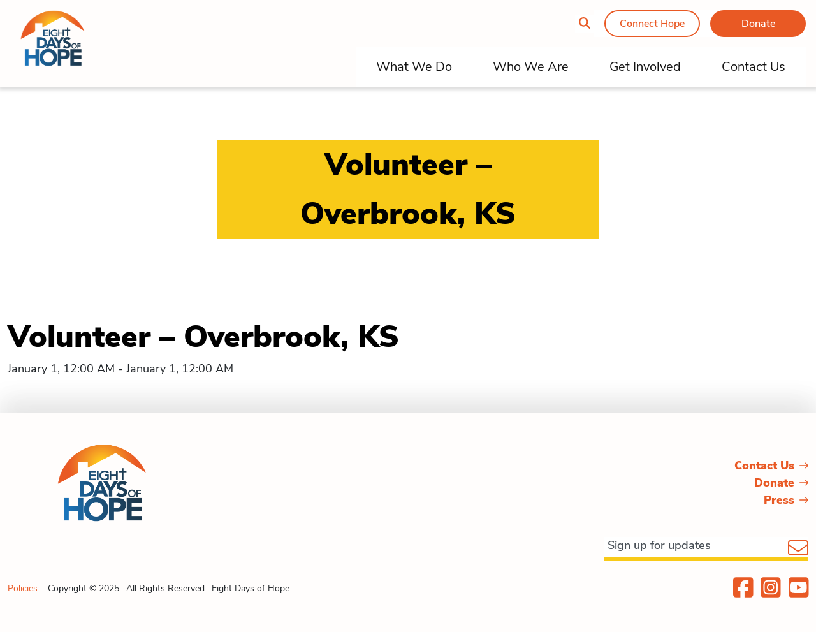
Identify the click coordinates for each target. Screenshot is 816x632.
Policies (23, 588)
